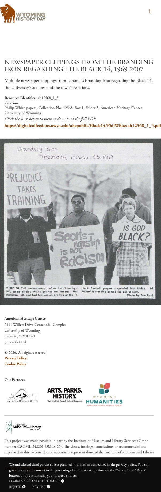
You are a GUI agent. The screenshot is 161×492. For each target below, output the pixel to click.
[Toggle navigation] (149, 11)
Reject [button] (15, 487)
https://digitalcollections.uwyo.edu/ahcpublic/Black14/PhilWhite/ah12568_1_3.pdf (83, 126)
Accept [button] (38, 487)
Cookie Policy (15, 364)
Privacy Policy (16, 358)
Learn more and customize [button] (34, 481)
